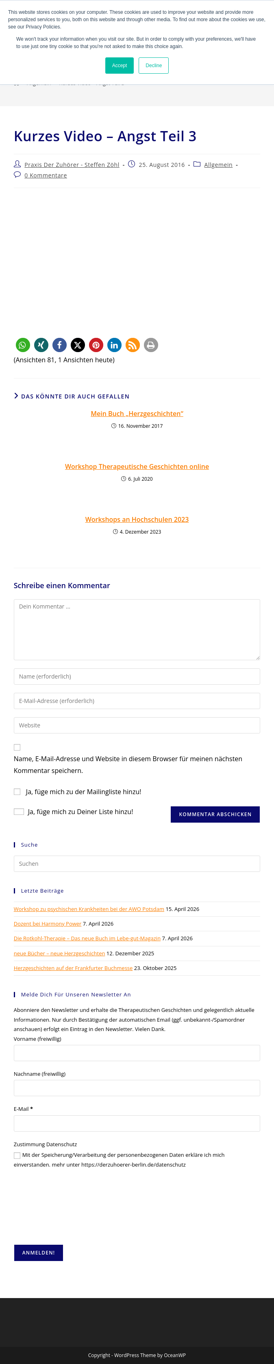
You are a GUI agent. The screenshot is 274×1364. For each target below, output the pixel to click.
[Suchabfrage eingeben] (137, 864)
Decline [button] (154, 65)
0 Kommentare (45, 175)
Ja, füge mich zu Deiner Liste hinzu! (73, 811)
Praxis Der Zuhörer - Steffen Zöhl (72, 165)
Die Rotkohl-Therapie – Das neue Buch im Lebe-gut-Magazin (87, 938)
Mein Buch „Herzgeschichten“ (137, 413)
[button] (23, 345)
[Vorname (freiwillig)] (137, 1053)
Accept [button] (119, 65)
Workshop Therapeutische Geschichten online (137, 466)
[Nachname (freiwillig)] (137, 1088)
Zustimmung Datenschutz (45, 1144)
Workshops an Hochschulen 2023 (137, 519)
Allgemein (218, 165)
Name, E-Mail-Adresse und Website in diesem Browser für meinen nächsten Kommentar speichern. (128, 764)
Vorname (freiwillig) (37, 1038)
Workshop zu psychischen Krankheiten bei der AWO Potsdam (89, 909)
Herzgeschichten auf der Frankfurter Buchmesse (73, 968)
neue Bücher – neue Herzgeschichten (59, 953)
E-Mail (23, 1108)
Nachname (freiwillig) (39, 1073)
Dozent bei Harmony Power (48, 923)
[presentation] (47, 1207)
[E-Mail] (137, 1123)
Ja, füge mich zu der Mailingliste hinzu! (77, 791)
